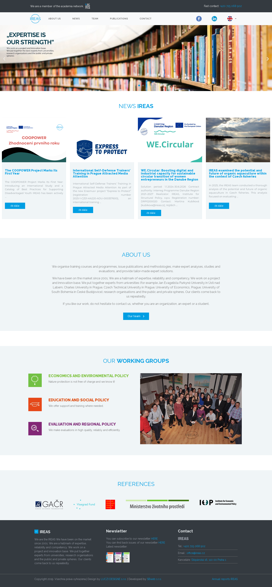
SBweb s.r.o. (154, 579)
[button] (139, 85)
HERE (154, 538)
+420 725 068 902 (231, 6)
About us (54, 18)
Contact (145, 18)
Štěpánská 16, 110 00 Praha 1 (208, 559)
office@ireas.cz (196, 553)
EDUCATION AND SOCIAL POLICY (79, 400)
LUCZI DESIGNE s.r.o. (114, 579)
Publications (119, 18)
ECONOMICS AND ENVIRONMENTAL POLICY (89, 376)
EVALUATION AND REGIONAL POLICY (82, 424)
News (76, 18)
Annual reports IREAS (225, 579)
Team (94, 18)
